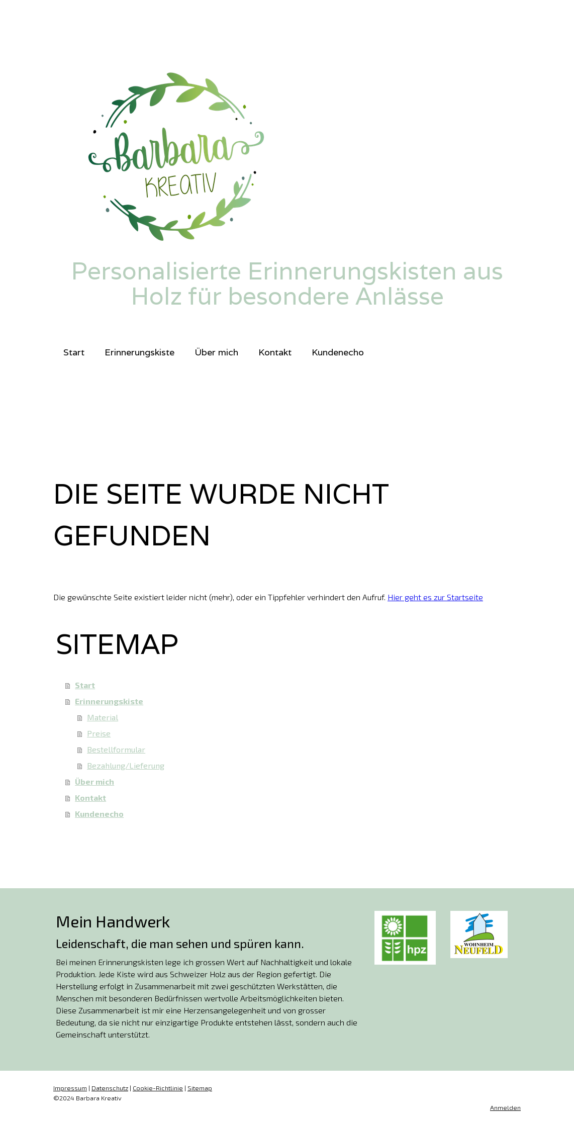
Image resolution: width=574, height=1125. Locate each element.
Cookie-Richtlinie (158, 1088)
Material (102, 717)
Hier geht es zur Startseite (435, 597)
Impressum (70, 1088)
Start (73, 352)
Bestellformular (116, 749)
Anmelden (505, 1107)
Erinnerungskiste (139, 352)
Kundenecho (338, 352)
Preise (99, 733)
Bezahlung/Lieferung (125, 765)
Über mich (216, 352)
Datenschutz (109, 1088)
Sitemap (199, 1088)
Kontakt (275, 352)
